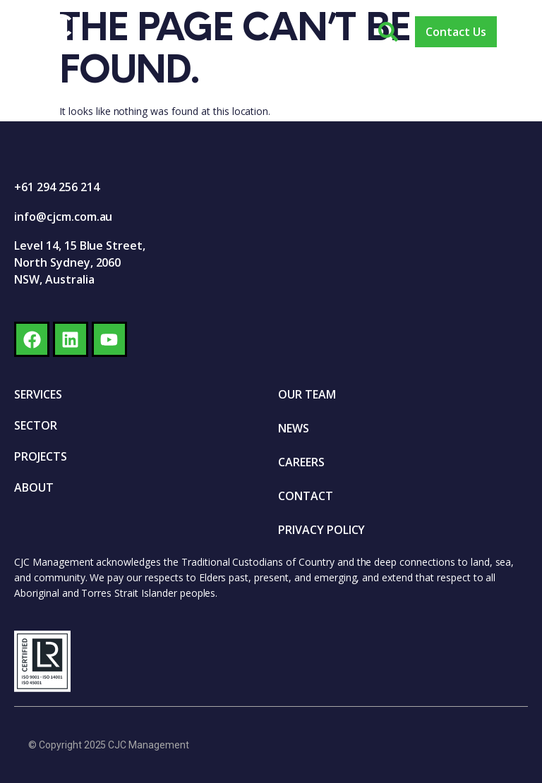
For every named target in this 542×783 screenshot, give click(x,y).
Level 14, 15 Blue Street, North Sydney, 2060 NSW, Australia (79, 262)
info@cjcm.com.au (63, 216)
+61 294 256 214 (56, 187)
